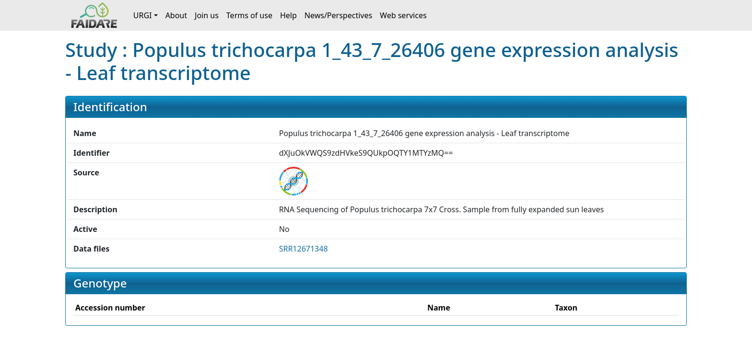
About (176, 15)
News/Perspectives (338, 15)
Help (288, 15)
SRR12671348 (303, 248)
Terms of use (249, 15)
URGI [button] (142, 15)
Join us (207, 15)
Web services (403, 15)
